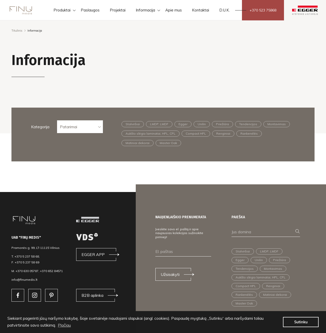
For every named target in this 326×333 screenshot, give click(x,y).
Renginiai (223, 133)
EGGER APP (93, 254)
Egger (183, 124)
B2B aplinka (92, 295)
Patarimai (68, 126)
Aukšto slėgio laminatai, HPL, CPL (150, 133)
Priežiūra (222, 124)
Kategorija (40, 126)
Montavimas (276, 124)
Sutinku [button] (301, 322)
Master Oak (168, 143)
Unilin (202, 124)
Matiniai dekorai (138, 143)
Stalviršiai (133, 124)
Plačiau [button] (64, 325)
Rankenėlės (249, 133)
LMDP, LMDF (159, 124)
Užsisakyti (170, 274)
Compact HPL (196, 133)
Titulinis (16, 30)
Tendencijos (248, 124)
